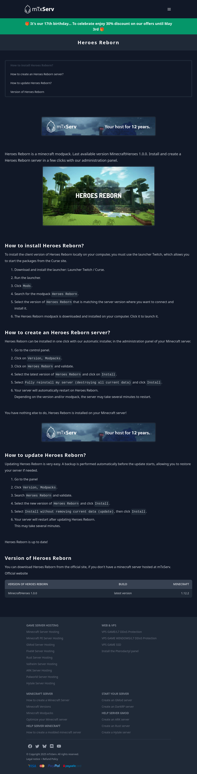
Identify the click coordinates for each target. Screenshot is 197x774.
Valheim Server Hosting (41, 664)
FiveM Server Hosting (40, 651)
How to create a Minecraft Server (48, 700)
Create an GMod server (117, 700)
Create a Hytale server (116, 732)
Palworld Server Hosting (42, 677)
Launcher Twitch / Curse (86, 269)
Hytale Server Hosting (40, 683)
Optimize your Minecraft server (46, 719)
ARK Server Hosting (39, 670)
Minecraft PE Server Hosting (44, 638)
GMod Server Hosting (40, 645)
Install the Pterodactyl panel (120, 651)
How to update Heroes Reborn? (31, 83)
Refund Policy (50, 759)
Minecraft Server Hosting (42, 632)
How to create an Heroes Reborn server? (37, 74)
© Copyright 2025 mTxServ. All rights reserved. (52, 754)
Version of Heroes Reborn (27, 92)
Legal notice (33, 759)
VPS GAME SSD (111, 645)
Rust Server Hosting (39, 657)
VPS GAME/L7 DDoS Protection (122, 632)
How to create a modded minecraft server (53, 732)
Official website (16, 573)
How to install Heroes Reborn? (31, 65)
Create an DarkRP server (118, 706)
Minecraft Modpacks (39, 713)
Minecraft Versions (38, 706)
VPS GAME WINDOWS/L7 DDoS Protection (129, 638)
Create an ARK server (115, 719)
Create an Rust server (116, 726)
